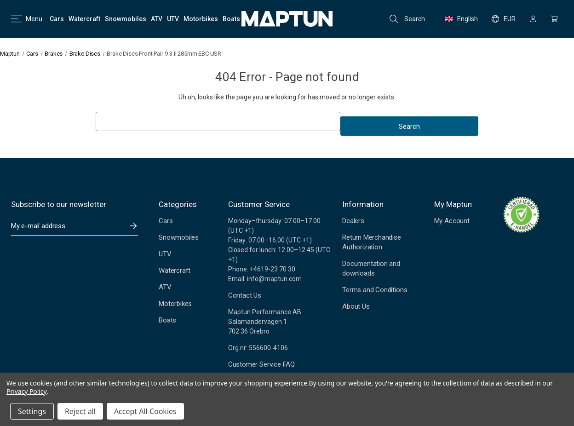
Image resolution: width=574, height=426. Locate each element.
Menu (26, 19)
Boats (167, 320)
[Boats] (231, 19)
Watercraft (174, 270)
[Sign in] (533, 19)
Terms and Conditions (374, 290)
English (461, 18)
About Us (355, 306)
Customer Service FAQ (261, 364)
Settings (32, 411)
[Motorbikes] (201, 19)
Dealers (353, 221)
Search (407, 19)
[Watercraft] (84, 19)
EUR (504, 19)
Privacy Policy (26, 391)
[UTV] (173, 19)
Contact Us (244, 295)
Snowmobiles (179, 237)
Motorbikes (175, 303)
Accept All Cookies (145, 411)
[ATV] (156, 19)
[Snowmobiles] (125, 19)
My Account (452, 221)
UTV (165, 254)
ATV (165, 287)
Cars (165, 221)
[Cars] (57, 19)
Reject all (80, 411)
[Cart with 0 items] (554, 18)
